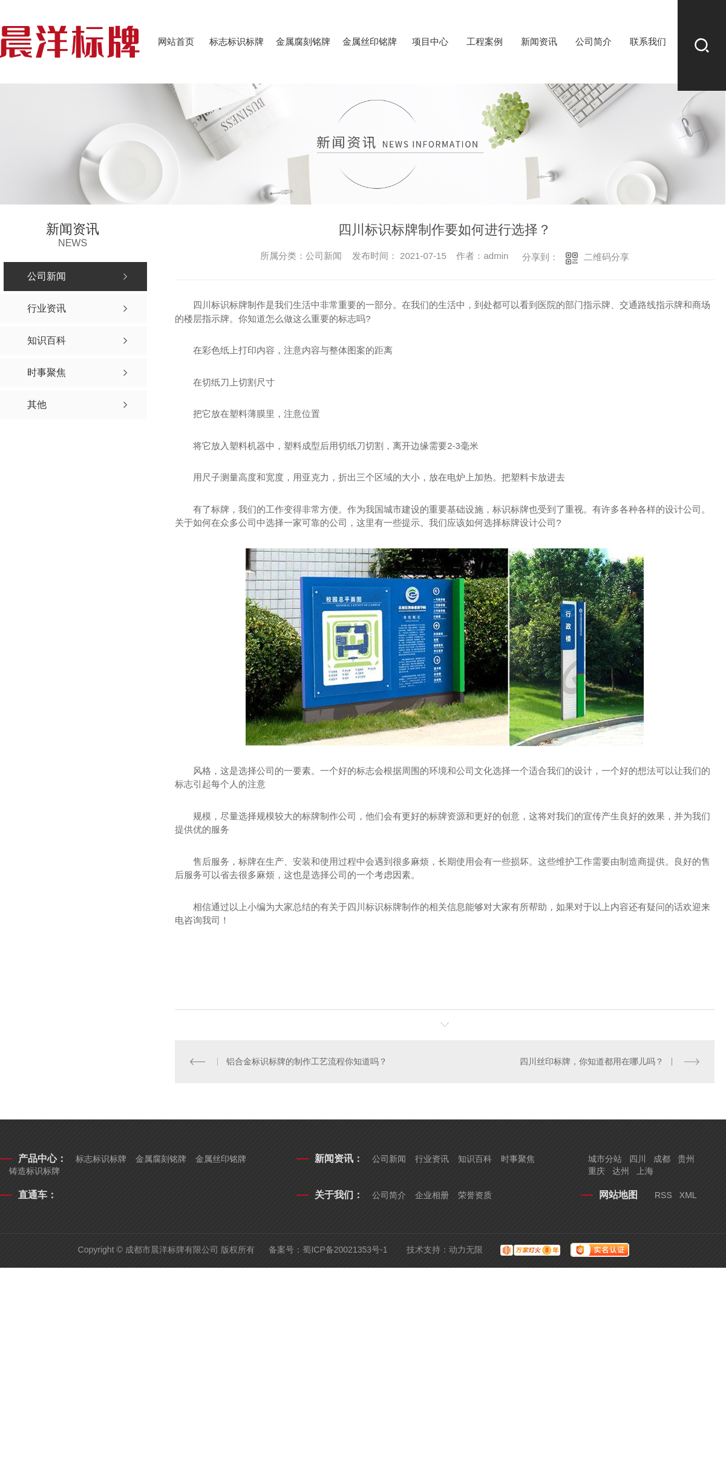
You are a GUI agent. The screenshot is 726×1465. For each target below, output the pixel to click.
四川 (637, 1159)
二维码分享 (606, 257)
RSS (663, 1195)
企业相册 (432, 1195)
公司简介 (593, 41)
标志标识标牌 (236, 41)
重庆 (596, 1171)
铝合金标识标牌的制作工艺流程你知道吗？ (306, 1061)
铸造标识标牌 (34, 1171)
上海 (644, 1171)
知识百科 (475, 1159)
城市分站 (605, 1159)
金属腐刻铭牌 (303, 41)
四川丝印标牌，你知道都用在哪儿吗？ (592, 1061)
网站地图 (618, 1195)
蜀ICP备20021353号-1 (344, 1249)
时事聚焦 (518, 1159)
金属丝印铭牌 (369, 41)
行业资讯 (432, 1159)
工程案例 (484, 41)
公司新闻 (389, 1159)
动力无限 (466, 1249)
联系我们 (648, 41)
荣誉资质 (475, 1195)
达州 (620, 1171)
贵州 (686, 1159)
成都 (661, 1159)
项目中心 (430, 41)
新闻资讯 (539, 41)
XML (688, 1195)
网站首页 (176, 41)
